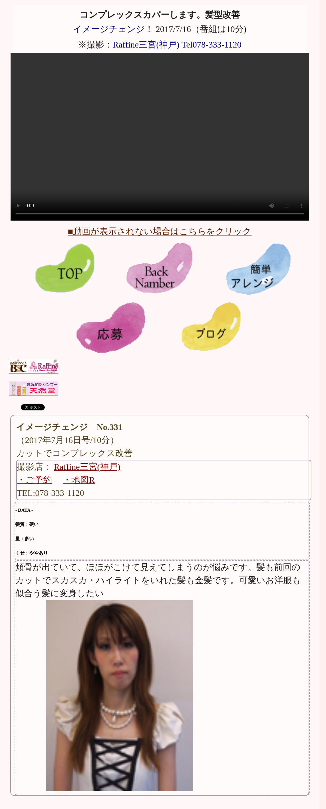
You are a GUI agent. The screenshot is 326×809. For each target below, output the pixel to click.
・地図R (79, 480)
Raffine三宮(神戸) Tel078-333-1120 (177, 44)
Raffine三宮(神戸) (87, 467)
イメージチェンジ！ (113, 29)
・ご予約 (34, 480)
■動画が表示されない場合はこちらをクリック (160, 231)
